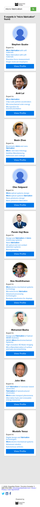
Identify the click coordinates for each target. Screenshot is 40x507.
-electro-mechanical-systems (19, 461)
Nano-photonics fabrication (17, 210)
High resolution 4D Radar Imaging (19, 364)
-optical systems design (17, 203)
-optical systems (19, 205)
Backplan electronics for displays (19, 316)
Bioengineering (12, 265)
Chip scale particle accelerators (18, 104)
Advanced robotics (13, 463)
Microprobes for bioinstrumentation (13, 110)
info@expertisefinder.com (21, 488)
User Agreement (13, 489)
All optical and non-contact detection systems (16, 261)
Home (33, 488)
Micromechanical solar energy (18, 106)
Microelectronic (16, 309)
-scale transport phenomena (19, 415)
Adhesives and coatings (15, 161)
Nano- (12, 258)
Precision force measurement (18, 59)
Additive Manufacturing (15, 159)
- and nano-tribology (16, 156)
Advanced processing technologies (14, 312)
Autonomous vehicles (14, 466)
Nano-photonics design (15, 208)
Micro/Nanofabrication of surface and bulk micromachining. (19, 367)
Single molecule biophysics (17, 62)
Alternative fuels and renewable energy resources (18, 418)
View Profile (20, 68)
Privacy (4, 489)
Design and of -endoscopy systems (18, 254)
